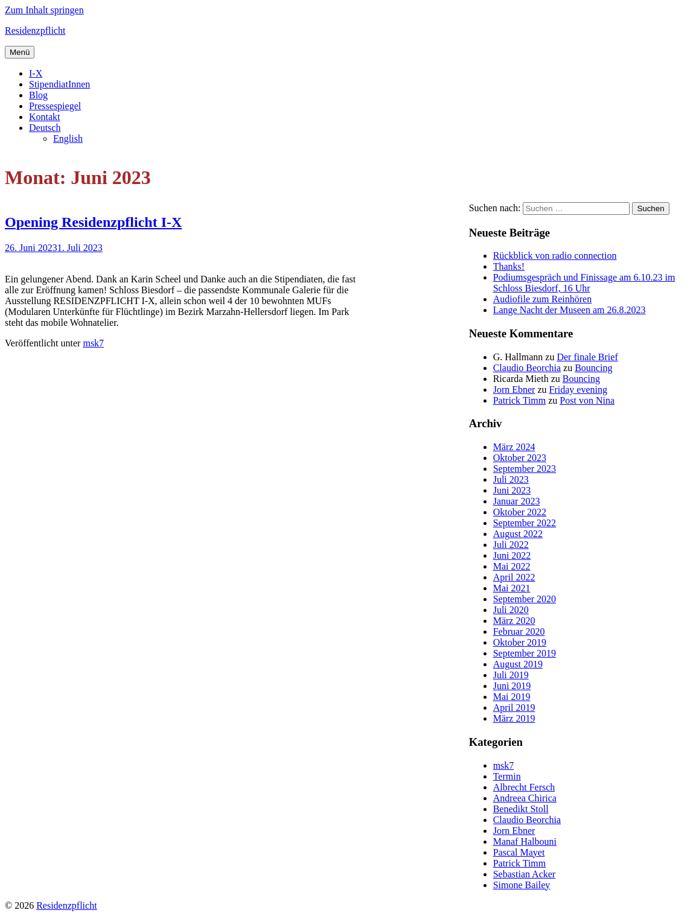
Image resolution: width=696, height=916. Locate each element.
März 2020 (514, 620)
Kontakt (44, 117)
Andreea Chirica (525, 798)
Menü (20, 52)
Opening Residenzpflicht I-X (93, 222)
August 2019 (518, 664)
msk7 (93, 343)
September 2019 (524, 653)
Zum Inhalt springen (44, 10)
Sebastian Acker (524, 874)
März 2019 (514, 718)
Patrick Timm (519, 400)
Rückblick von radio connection (555, 255)
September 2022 (524, 523)
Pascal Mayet (519, 852)
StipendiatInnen (59, 84)
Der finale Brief (587, 357)
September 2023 (524, 468)
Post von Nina (587, 400)
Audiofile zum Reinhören (542, 299)
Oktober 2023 (519, 458)
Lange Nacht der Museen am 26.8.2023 (569, 310)
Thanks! (509, 266)
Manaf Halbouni (525, 841)
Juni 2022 (512, 555)
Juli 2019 (511, 675)
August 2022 (518, 534)
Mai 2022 (512, 566)
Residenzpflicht (35, 30)
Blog (38, 95)
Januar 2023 (516, 501)
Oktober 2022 (519, 512)
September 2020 (524, 599)
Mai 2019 (512, 697)
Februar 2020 (519, 631)
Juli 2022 (511, 544)
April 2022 (514, 577)
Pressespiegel (55, 106)
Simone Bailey (522, 885)
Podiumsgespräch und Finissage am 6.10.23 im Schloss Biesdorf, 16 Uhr (584, 282)
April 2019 (514, 707)
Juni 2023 (512, 490)
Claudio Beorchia (527, 368)
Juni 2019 (512, 686)
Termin (507, 776)
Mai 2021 (512, 588)
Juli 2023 (511, 479)
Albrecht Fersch (524, 787)
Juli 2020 (511, 610)
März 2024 (514, 447)
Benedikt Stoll (521, 809)
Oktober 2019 (519, 642)
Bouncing (593, 368)
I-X (35, 73)
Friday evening (578, 389)
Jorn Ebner (514, 389)
